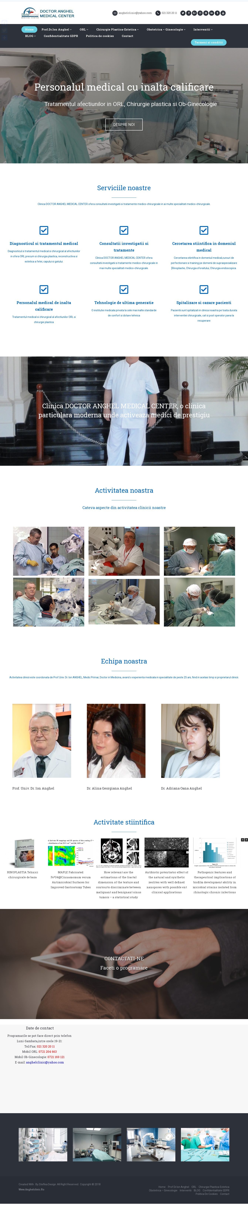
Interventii (203, 29)
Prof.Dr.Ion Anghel (57, 29)
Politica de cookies (100, 36)
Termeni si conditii (209, 42)
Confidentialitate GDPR (61, 36)
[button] (246, 839)
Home (29, 29)
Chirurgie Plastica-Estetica (117, 29)
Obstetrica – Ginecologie (166, 29)
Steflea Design (47, 1184)
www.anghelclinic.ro (31, 1189)
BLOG (30, 36)
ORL (84, 29)
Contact (127, 36)
